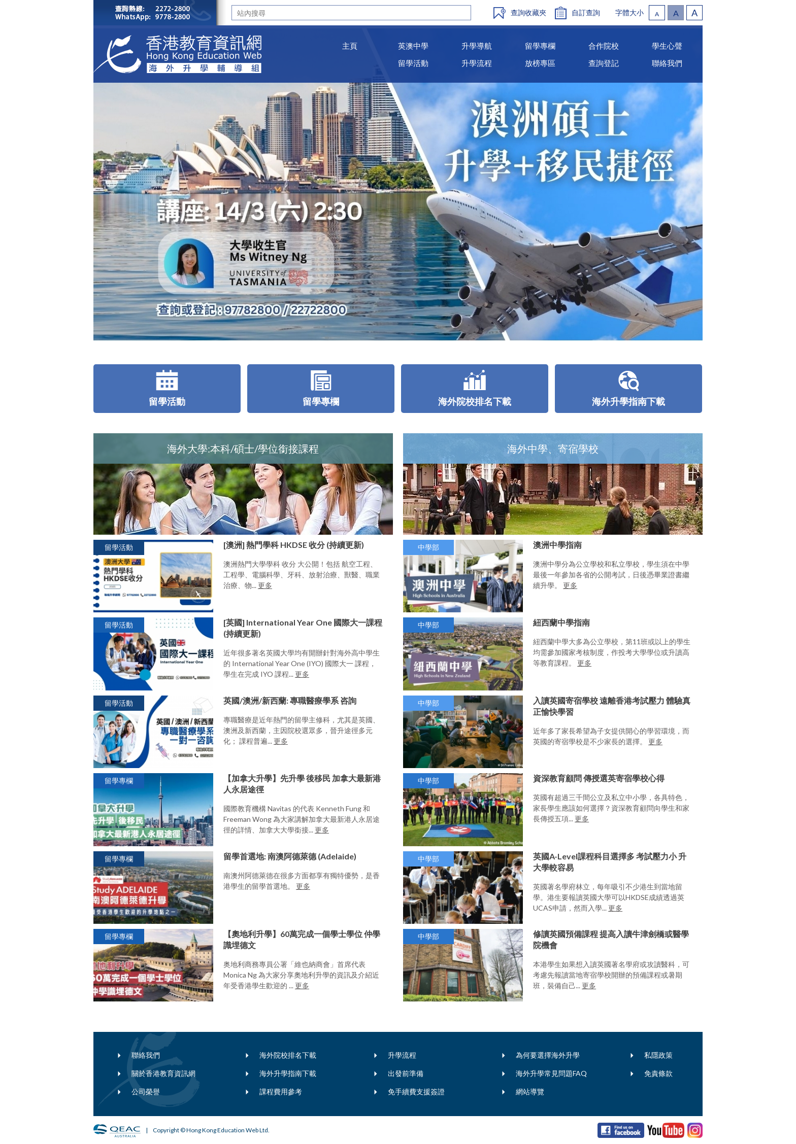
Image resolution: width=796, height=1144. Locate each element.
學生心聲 (667, 45)
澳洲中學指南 (557, 544)
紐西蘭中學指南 (561, 622)
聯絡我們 (145, 1055)
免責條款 (658, 1073)
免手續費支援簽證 (416, 1091)
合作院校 (603, 45)
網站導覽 (530, 1091)
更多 (265, 585)
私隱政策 (658, 1055)
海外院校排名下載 (287, 1055)
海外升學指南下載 (287, 1073)
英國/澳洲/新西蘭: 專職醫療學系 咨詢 (289, 700)
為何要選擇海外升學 (548, 1055)
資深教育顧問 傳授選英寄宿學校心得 (599, 778)
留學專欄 (540, 45)
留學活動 (413, 62)
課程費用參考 (280, 1091)
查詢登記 (603, 62)
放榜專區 (540, 62)
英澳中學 (413, 45)
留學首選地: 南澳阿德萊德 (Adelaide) (289, 856)
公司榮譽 (145, 1091)
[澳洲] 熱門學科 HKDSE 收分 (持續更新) (293, 544)
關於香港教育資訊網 (163, 1073)
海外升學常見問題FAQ (551, 1073)
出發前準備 (405, 1073)
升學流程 (402, 1055)
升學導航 (476, 45)
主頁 (349, 45)
